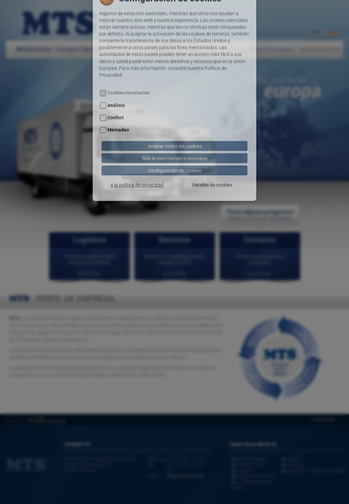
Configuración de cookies (174, 151)
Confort (115, 98)
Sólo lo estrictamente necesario (175, 138)
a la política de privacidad (137, 165)
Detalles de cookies (212, 165)
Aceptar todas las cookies (175, 126)
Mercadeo (118, 111)
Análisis (116, 86)
